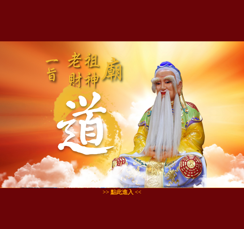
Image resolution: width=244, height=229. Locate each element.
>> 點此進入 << (122, 192)
